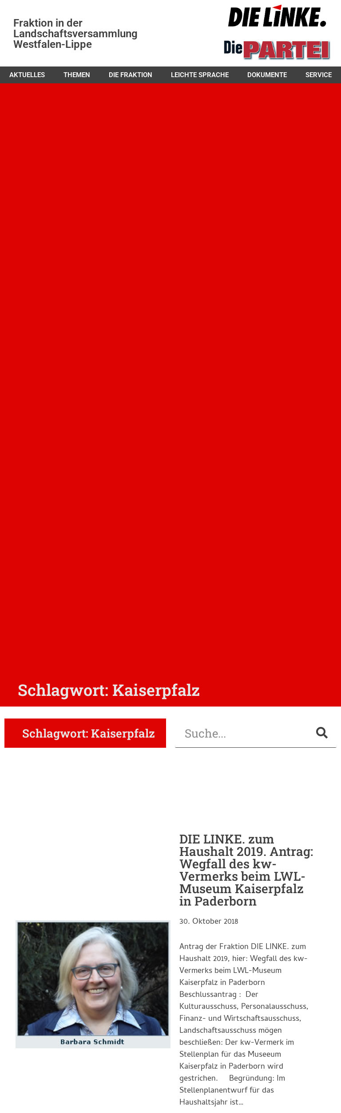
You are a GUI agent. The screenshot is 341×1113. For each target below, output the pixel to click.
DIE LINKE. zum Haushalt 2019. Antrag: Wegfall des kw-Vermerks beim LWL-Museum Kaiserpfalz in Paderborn (246, 870)
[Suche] (322, 733)
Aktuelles (27, 75)
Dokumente (267, 75)
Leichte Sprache (200, 75)
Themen (76, 75)
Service (318, 75)
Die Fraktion (130, 75)
